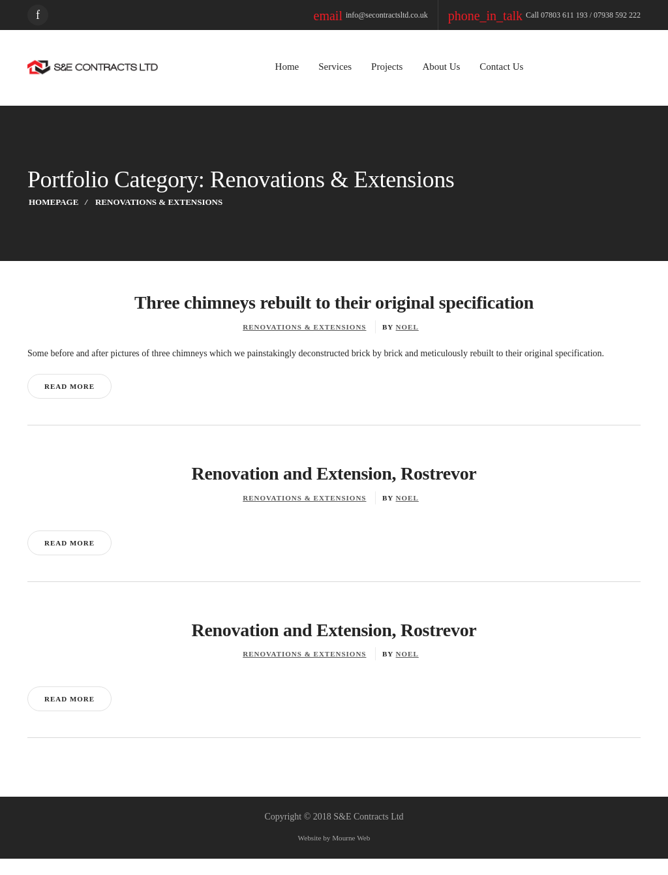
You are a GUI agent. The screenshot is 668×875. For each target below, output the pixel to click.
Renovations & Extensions (306, 327)
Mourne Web (354, 855)
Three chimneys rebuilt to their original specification (334, 303)
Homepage (52, 202)
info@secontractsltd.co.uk (417, 14)
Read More (69, 402)
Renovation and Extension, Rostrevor (334, 489)
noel (407, 327)
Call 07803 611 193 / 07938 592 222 (567, 14)
